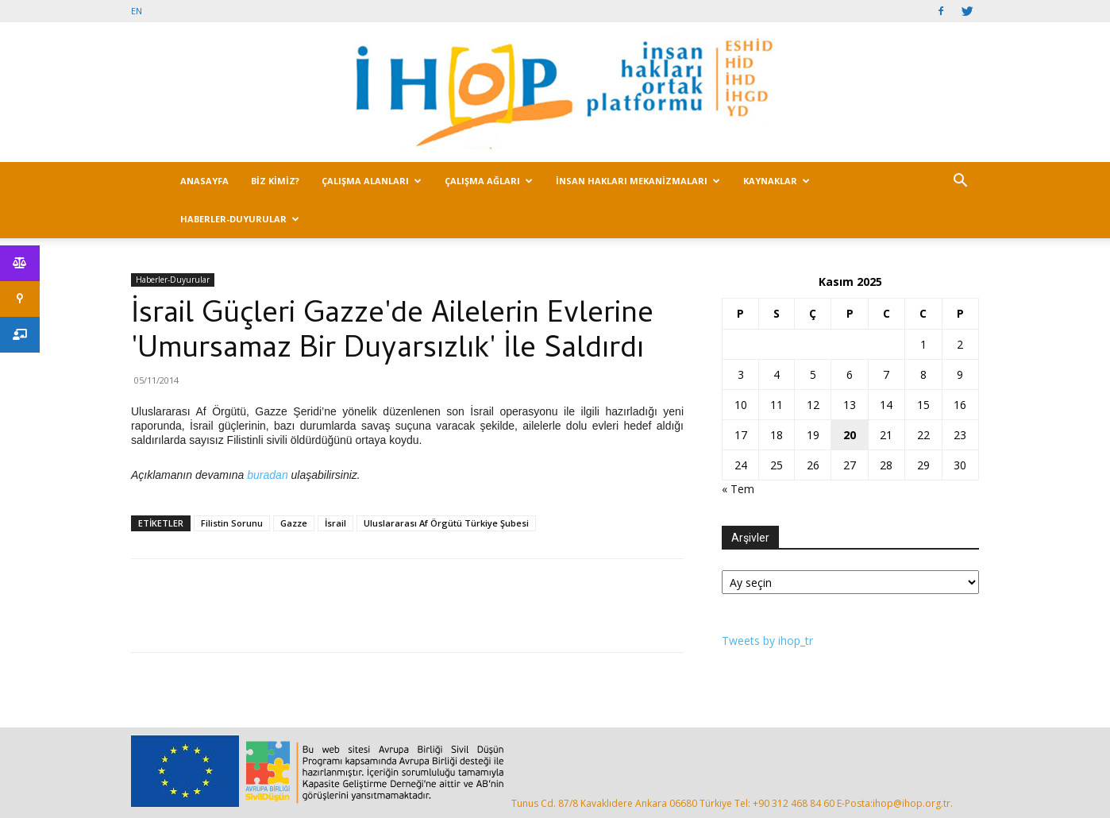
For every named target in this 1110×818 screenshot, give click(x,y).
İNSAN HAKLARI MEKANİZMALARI (638, 181)
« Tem (738, 488)
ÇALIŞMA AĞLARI (489, 181)
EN (136, 11)
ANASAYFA (204, 181)
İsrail (335, 523)
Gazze (293, 523)
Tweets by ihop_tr (767, 640)
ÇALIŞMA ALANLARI (372, 181)
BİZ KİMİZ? (275, 181)
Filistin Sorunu (232, 523)
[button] (960, 182)
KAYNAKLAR (776, 181)
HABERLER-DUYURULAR (239, 219)
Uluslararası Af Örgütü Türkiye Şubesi (446, 523)
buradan (267, 475)
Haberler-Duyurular (173, 279)
